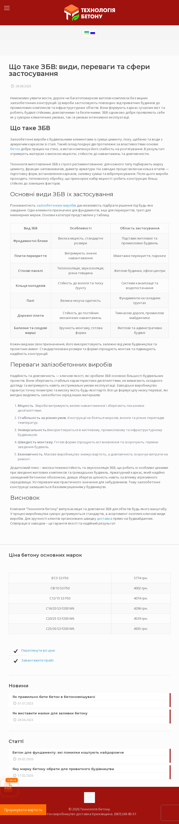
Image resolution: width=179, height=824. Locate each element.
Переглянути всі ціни (38, 650)
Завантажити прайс (37, 660)
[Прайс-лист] (9, 787)
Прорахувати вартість (23, 809)
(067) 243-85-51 (125, 814)
